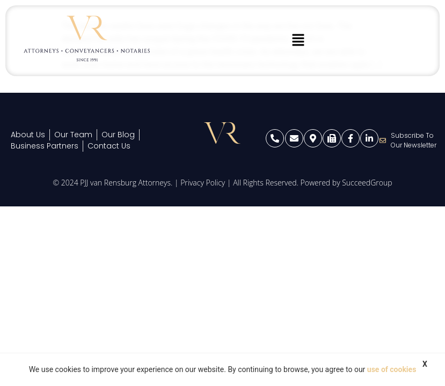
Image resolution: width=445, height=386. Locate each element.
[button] (298, 41)
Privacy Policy (202, 182)
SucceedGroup (367, 182)
